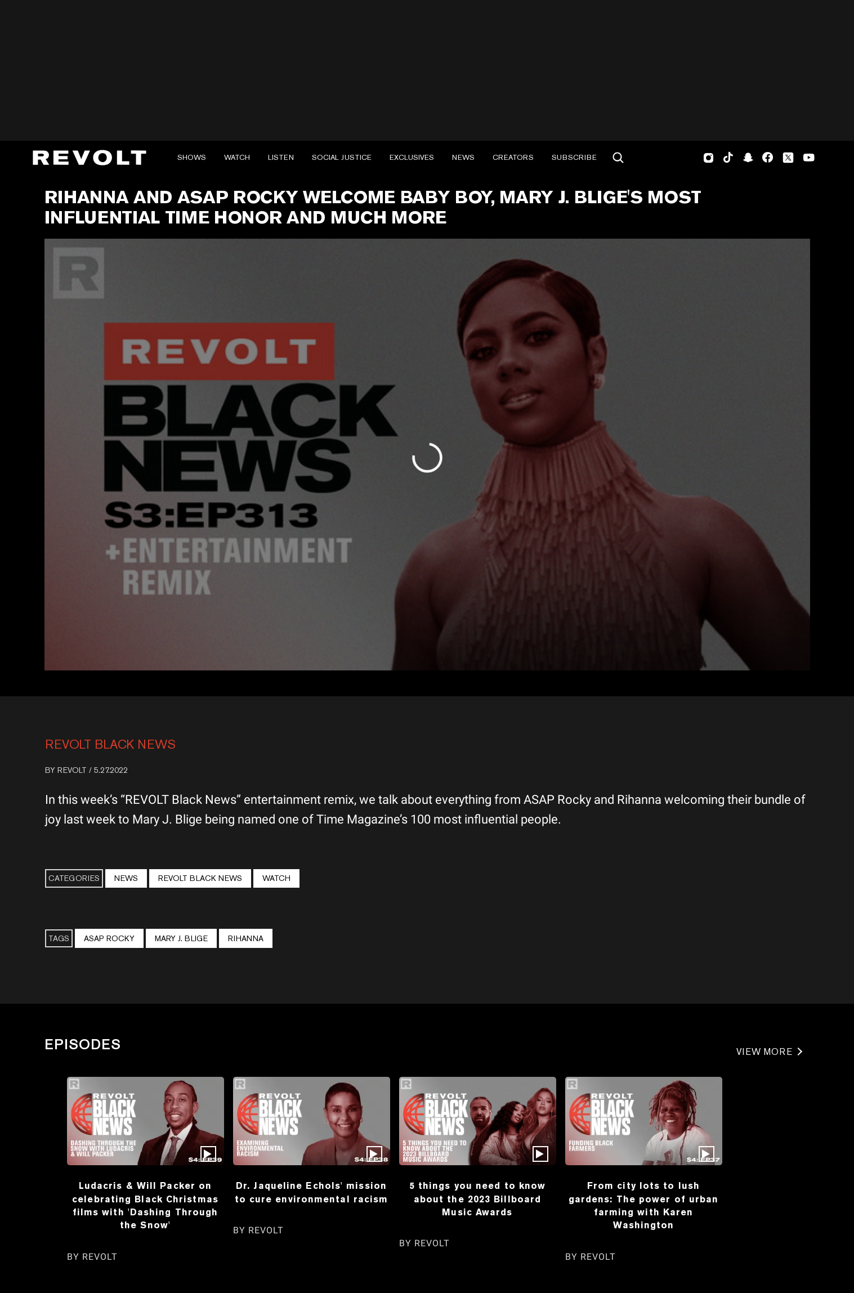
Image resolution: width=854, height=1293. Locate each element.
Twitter (788, 158)
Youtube (809, 159)
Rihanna (245, 938)
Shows (191, 157)
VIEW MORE (764, 1052)
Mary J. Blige (181, 938)
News (463, 157)
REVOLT (72, 770)
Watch (237, 157)
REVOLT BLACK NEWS (110, 744)
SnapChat (748, 158)
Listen (281, 157)
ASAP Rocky (109, 938)
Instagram (709, 158)
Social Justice (342, 157)
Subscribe (574, 157)
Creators (513, 157)
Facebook (767, 158)
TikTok (728, 158)
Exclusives (412, 157)
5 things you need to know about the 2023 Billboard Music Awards (477, 1199)
